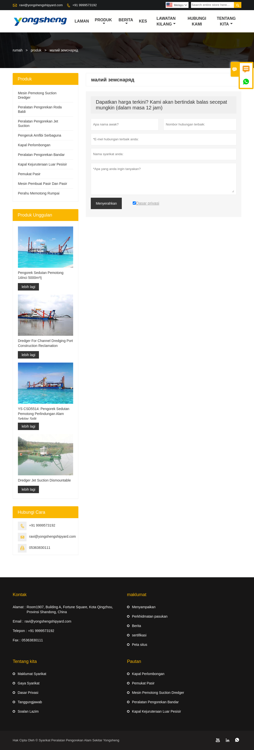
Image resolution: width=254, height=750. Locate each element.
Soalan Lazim (28, 711)
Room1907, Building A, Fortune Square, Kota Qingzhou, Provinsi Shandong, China (70, 609)
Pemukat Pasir (29, 174)
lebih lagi (28, 287)
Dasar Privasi (28, 693)
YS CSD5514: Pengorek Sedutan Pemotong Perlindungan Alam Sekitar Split (43, 414)
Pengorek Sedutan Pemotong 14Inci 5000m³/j (41, 275)
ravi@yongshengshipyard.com (41, 5)
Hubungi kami (197, 21)
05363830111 (39, 548)
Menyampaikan (144, 607)
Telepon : (20, 631)
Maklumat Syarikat (32, 674)
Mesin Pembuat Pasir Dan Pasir (42, 184)
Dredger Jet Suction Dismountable (44, 480)
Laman (82, 21)
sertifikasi (139, 635)
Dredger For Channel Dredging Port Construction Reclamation (45, 343)
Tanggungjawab (30, 702)
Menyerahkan (106, 203)
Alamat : (19, 607)
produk (103, 21)
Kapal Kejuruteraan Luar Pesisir (42, 164)
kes (143, 21)
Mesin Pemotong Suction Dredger (158, 693)
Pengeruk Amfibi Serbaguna (39, 135)
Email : (18, 621)
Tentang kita (226, 21)
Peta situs (139, 645)
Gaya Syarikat (28, 683)
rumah (18, 50)
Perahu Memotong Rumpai (38, 193)
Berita (126, 21)
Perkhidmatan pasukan (149, 616)
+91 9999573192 (84, 5)
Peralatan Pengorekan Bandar (41, 155)
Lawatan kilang (166, 21)
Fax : (16, 640)
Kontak (20, 594)
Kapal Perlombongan (34, 145)
